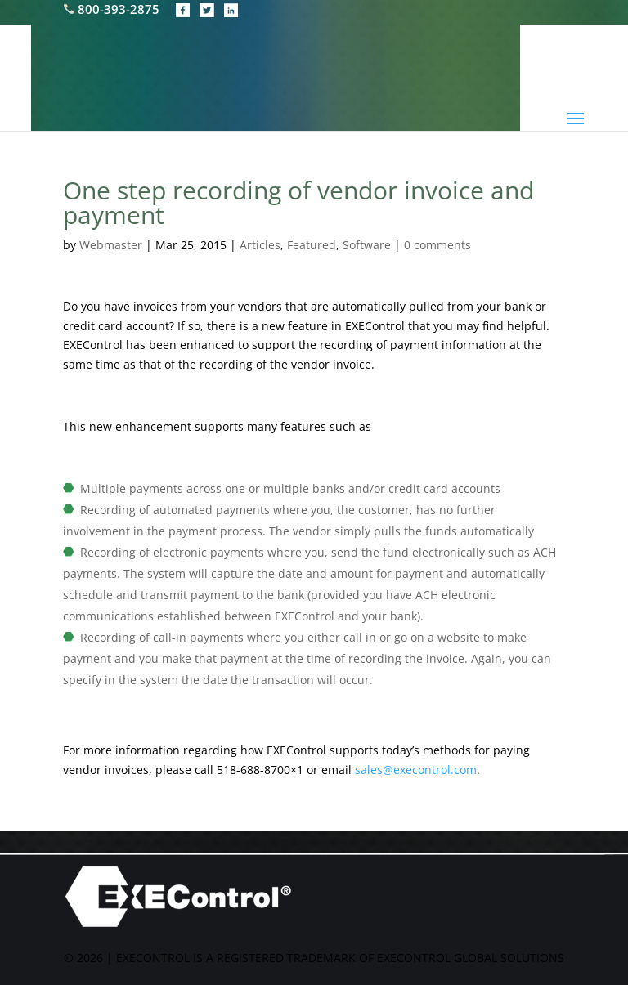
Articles (260, 245)
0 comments (437, 245)
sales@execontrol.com (416, 769)
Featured (311, 245)
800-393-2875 (113, 9)
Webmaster (110, 245)
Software (367, 245)
